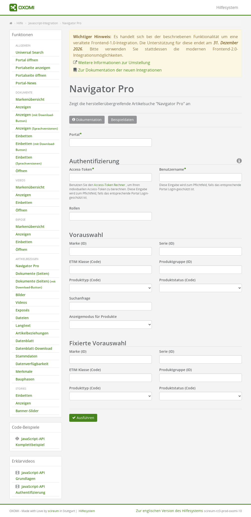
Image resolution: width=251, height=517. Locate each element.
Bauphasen (25, 379)
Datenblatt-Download (34, 348)
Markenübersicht (30, 99)
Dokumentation (87, 119)
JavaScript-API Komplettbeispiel (30, 441)
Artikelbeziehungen (32, 333)
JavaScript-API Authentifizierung (30, 489)
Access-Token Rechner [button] (110, 185)
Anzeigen (23, 107)
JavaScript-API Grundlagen (30, 475)
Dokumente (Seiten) (32, 273)
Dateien (22, 317)
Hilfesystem (227, 7)
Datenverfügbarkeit (32, 363)
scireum (53, 511)
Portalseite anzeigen (33, 67)
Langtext (23, 325)
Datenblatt (25, 340)
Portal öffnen (27, 60)
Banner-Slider (27, 410)
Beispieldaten (122, 119)
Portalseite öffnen (31, 75)
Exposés (22, 310)
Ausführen (83, 417)
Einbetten (24, 136)
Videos (21, 302)
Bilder (20, 294)
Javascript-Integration (43, 23)
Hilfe (20, 23)
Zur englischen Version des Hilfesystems (169, 510)
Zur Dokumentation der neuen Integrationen (117, 70)
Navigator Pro (71, 23)
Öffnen (21, 170)
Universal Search (30, 52)
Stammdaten (26, 356)
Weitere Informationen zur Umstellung (111, 62)
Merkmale (24, 371)
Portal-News (26, 83)
